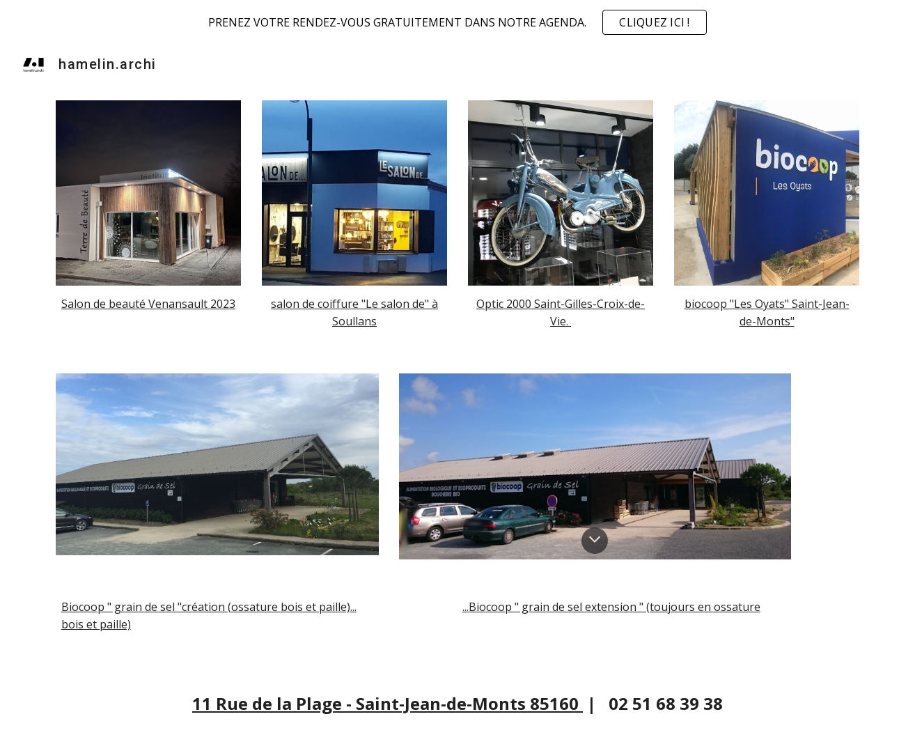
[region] (457, 22)
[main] (148, 304)
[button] (594, 540)
